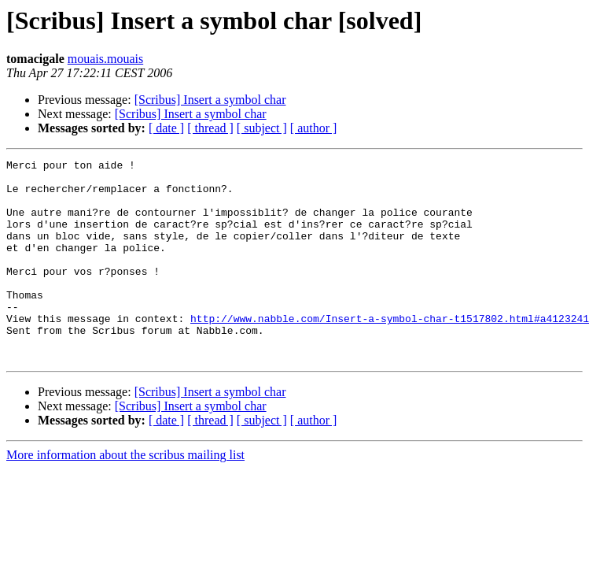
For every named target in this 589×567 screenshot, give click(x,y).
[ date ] (166, 128)
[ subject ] (262, 128)
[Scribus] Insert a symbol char (210, 99)
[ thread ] (210, 128)
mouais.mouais (105, 58)
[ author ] (313, 128)
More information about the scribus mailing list (125, 495)
